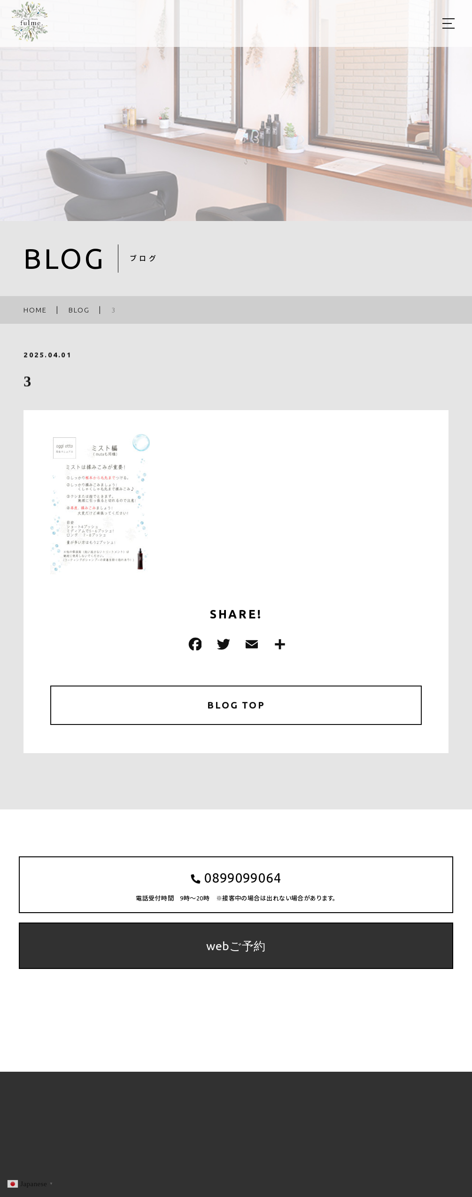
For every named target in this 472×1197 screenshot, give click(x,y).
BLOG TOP (236, 705)
